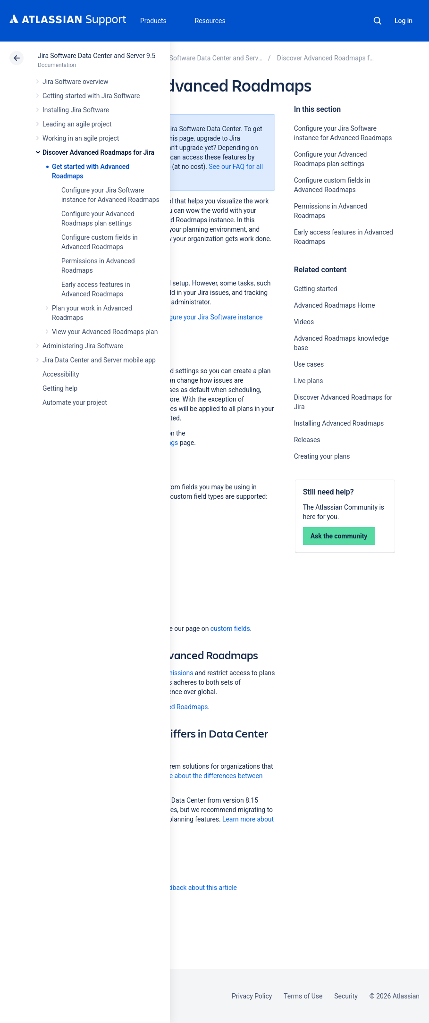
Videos (304, 322)
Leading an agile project (76, 124)
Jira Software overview (75, 81)
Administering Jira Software (82, 346)
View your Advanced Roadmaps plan (105, 331)
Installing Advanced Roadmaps (339, 423)
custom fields (230, 628)
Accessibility (60, 374)
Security (346, 996)
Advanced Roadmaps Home (334, 305)
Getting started (315, 289)
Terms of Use (303, 996)
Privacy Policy (252, 996)
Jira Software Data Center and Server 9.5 (96, 55)
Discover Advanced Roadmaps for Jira (98, 152)
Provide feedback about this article (186, 887)
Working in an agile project (80, 138)
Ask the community (339, 536)
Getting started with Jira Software (91, 96)
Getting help (59, 388)
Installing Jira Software (75, 110)
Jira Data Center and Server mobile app (99, 360)
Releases (307, 440)
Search (377, 20)
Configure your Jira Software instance (208, 317)
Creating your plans (322, 456)
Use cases (309, 364)
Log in (403, 21)
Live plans (308, 381)
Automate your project (74, 402)
